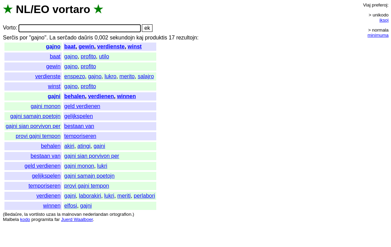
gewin (86, 46)
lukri (102, 166)
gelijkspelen (78, 116)
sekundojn (122, 37)
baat (70, 46)
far (57, 219)
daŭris (85, 37)
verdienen (101, 96)
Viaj (366, 5)
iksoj (384, 20)
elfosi (70, 206)
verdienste (111, 46)
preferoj (379, 5)
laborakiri (90, 196)
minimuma (378, 35)
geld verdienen (82, 106)
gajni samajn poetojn (35, 116)
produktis (156, 37)
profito (88, 56)
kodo (25, 219)
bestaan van (79, 126)
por (23, 37)
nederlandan (95, 214)
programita (42, 219)
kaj (139, 37)
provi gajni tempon (38, 136)
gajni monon (45, 106)
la (26, 214)
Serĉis (10, 37)
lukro (111, 76)
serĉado (67, 37)
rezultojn (186, 37)
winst (135, 46)
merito (127, 76)
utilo (104, 56)
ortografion (121, 214)
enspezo (74, 76)
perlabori (144, 196)
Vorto (9, 28)
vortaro (71, 9)
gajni (54, 96)
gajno (53, 46)
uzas (51, 214)
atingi (83, 146)
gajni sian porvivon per (32, 126)
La (52, 37)
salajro (146, 76)
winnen (126, 96)
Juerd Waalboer (77, 219)
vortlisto (37, 214)
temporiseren (80, 136)
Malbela (11, 219)
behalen (74, 96)
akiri (69, 146)
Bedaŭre (13, 214)
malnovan (72, 214)
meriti (124, 196)
